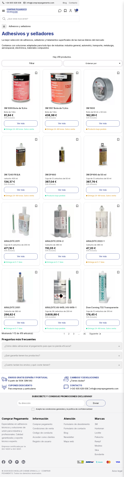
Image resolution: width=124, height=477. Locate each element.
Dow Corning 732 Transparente (102, 307)
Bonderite (99, 454)
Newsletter (69, 437)
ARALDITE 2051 (12, 307)
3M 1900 (90, 108)
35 (84, 334)
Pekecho (99, 437)
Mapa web (69, 441)
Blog (109, 3)
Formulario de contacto (75, 428)
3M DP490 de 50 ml (96, 174)
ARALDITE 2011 (12, 241)
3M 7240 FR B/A (12, 174)
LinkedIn (23, 462)
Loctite (98, 433)
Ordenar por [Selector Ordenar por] (103, 63)
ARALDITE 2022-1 (95, 241)
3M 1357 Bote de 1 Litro (56, 108)
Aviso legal (117, 471)
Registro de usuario (42, 441)
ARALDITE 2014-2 (54, 241)
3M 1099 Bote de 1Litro (15, 108)
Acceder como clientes (44, 437)
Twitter (10, 462)
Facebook (3, 462)
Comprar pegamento (42, 424)
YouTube (17, 462)
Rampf (98, 441)
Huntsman (99, 428)
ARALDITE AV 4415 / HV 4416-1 (60, 307)
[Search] (4, 19)
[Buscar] (62, 19)
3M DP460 (50, 174)
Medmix (98, 445)
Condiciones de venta (43, 428)
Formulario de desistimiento (77, 424)
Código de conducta (42, 433)
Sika (97, 450)
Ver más (21, 123)
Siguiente (95, 333)
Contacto (117, 3)
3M (96, 424)
